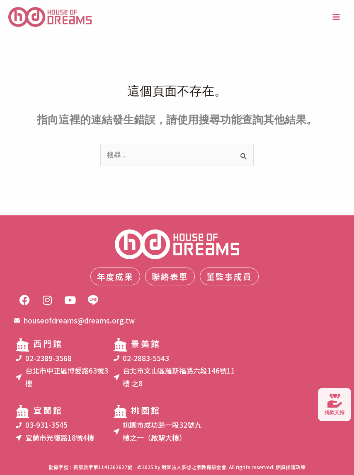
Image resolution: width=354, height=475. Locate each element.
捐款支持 (334, 404)
